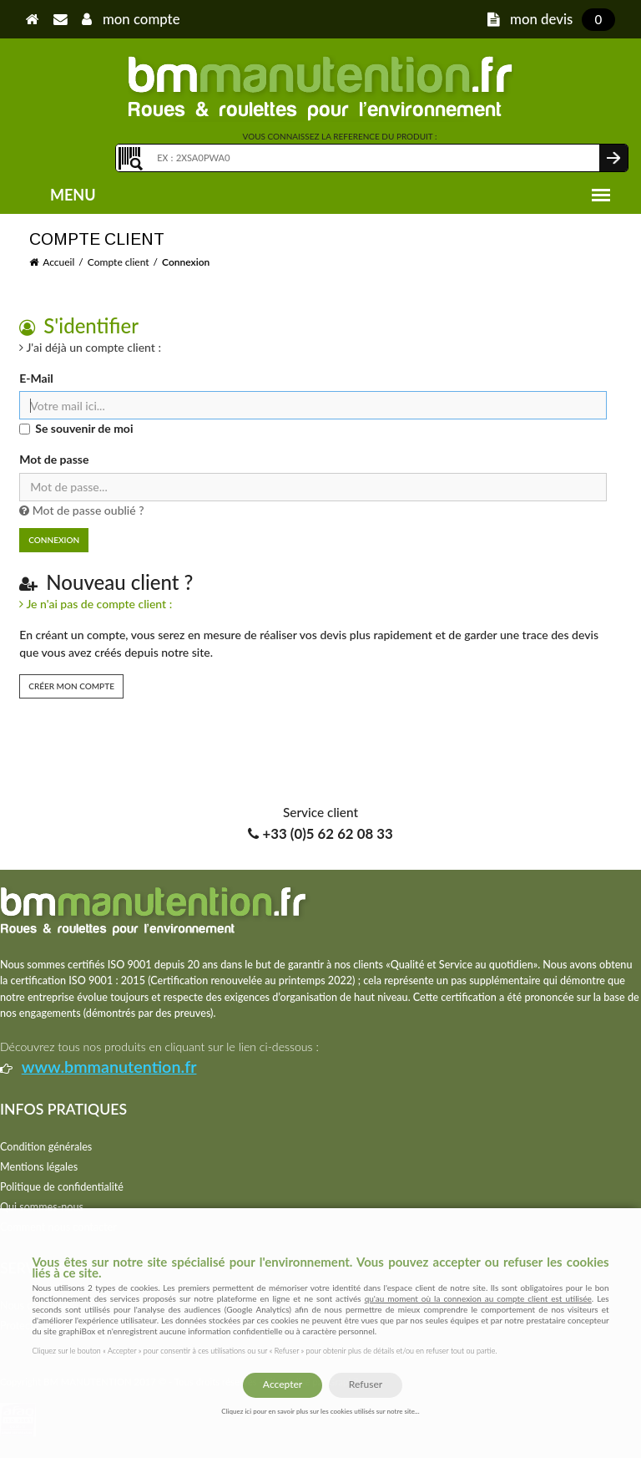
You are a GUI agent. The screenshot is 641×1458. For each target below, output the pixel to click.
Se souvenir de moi (84, 428)
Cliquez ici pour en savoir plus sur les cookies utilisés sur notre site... (320, 1411)
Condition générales (46, 1146)
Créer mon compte (71, 686)
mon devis (551, 19)
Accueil (58, 262)
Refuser (365, 1384)
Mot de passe (53, 459)
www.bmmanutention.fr (109, 1066)
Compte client (118, 262)
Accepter (282, 1384)
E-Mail (36, 378)
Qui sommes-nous (41, 1207)
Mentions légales (39, 1167)
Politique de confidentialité (62, 1187)
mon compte (130, 19)
